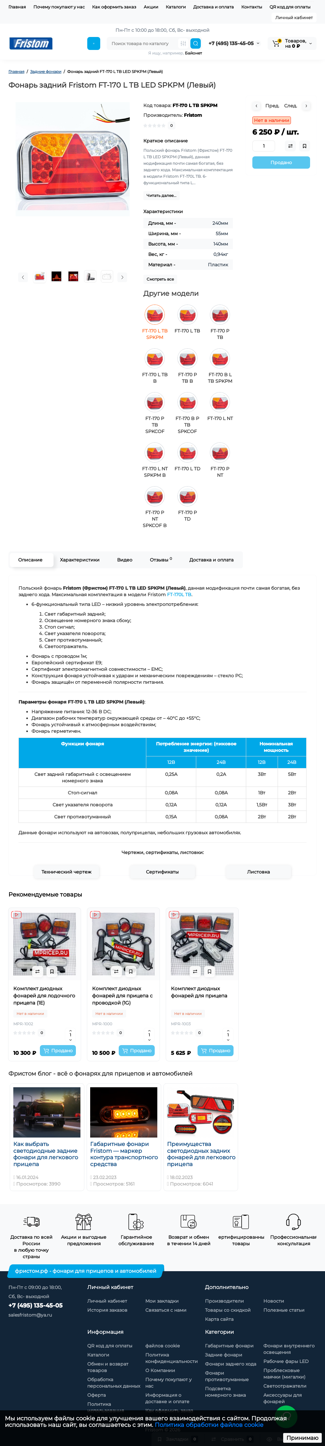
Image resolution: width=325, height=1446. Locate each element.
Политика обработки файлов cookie (209, 1424)
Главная (17, 6)
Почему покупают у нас (59, 6)
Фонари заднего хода (230, 1364)
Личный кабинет (294, 17)
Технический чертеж (66, 872)
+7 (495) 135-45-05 (231, 43)
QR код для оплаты (290, 6)
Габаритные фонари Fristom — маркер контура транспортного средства (124, 1154)
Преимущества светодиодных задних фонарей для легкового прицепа (201, 1154)
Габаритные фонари (229, 1346)
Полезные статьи (284, 1310)
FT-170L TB (179, 594)
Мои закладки (162, 1301)
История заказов (107, 1310)
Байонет (193, 53)
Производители (224, 1301)
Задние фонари (223, 1355)
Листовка (258, 872)
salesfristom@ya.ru (30, 1315)
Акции (151, 6)
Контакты (251, 6)
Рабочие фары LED (286, 1361)
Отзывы (161, 560)
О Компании (160, 1370)
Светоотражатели (285, 1386)
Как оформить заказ (114, 6)
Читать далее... (161, 195)
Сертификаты (162, 872)
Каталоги (176, 6)
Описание (30, 560)
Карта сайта (219, 1319)
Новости (273, 1301)
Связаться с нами (166, 1310)
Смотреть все (160, 279)
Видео (124, 560)
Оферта (96, 1395)
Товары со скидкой (228, 1310)
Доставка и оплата (213, 6)
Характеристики (79, 560)
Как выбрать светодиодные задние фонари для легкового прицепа (45, 1154)
